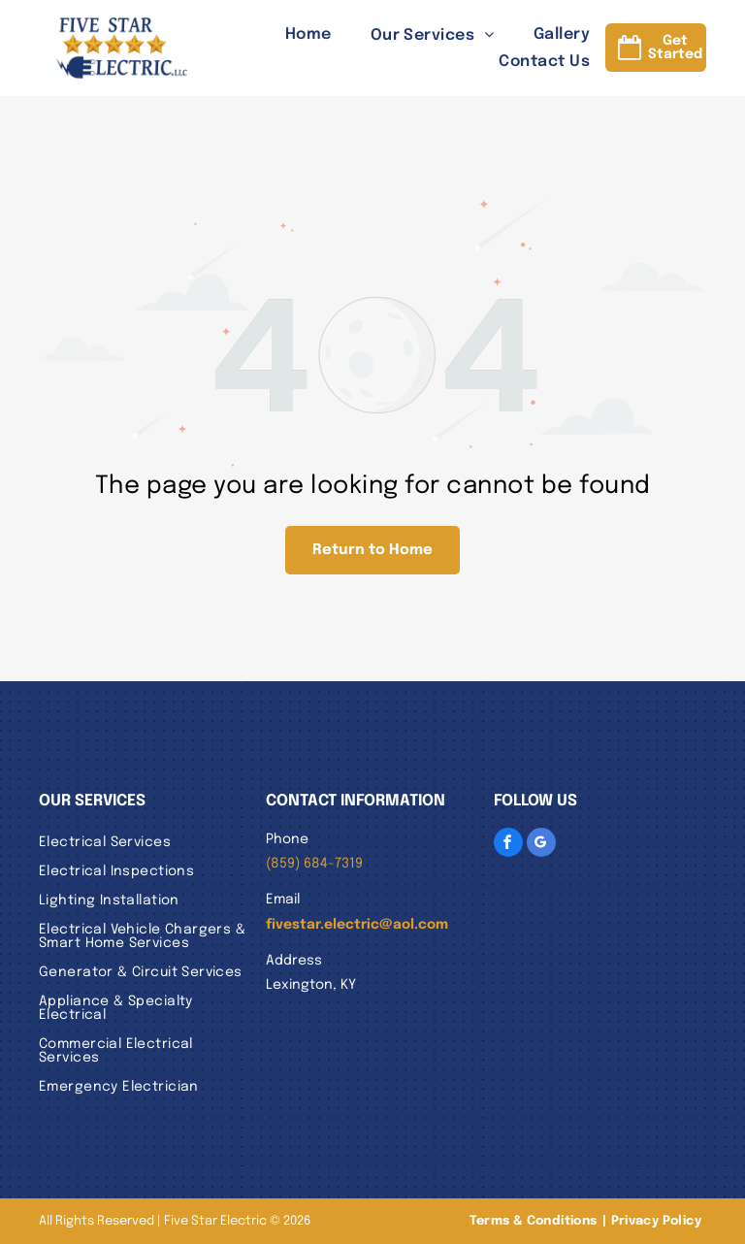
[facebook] (508, 842)
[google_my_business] (541, 842)
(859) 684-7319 (314, 863)
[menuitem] (289, 34)
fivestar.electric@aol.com (357, 925)
